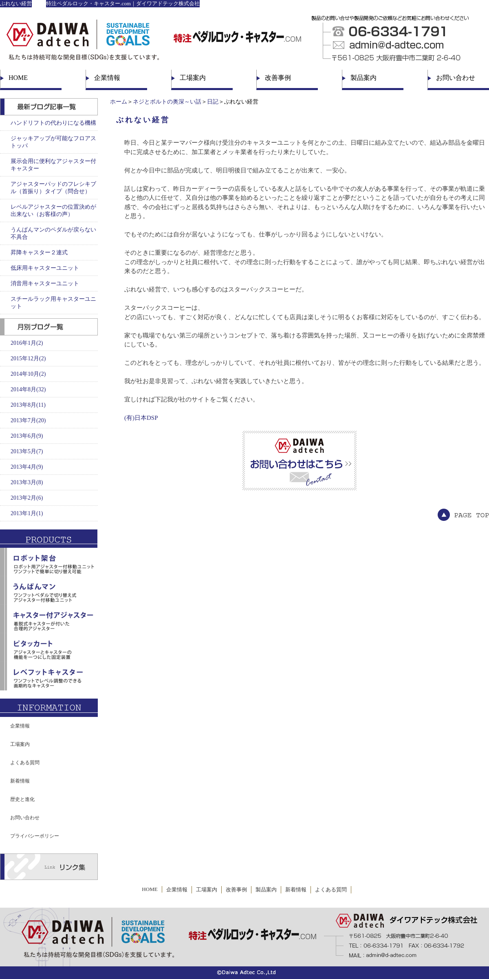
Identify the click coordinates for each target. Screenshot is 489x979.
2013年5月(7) (27, 451)
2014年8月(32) (28, 389)
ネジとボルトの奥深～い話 (167, 102)
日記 (212, 102)
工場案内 (193, 77)
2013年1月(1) (27, 513)
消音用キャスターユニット (45, 283)
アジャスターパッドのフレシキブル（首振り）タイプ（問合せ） (53, 187)
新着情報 (20, 781)
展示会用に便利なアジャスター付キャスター (53, 165)
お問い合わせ (455, 77)
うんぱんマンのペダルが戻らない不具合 (53, 233)
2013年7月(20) (28, 420)
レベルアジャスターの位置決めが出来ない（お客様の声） (53, 210)
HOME (18, 77)
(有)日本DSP (141, 418)
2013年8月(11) (28, 405)
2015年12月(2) (28, 358)
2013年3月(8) (27, 482)
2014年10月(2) (28, 374)
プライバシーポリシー (34, 836)
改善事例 (278, 77)
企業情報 (107, 77)
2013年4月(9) (27, 467)
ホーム (118, 102)
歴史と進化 (22, 799)
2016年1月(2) (27, 343)
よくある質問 (25, 762)
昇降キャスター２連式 (39, 252)
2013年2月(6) (27, 498)
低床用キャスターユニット (45, 268)
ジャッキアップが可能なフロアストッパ (53, 142)
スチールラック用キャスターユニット (53, 302)
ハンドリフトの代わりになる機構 (53, 123)
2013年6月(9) (27, 436)
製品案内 (363, 77)
